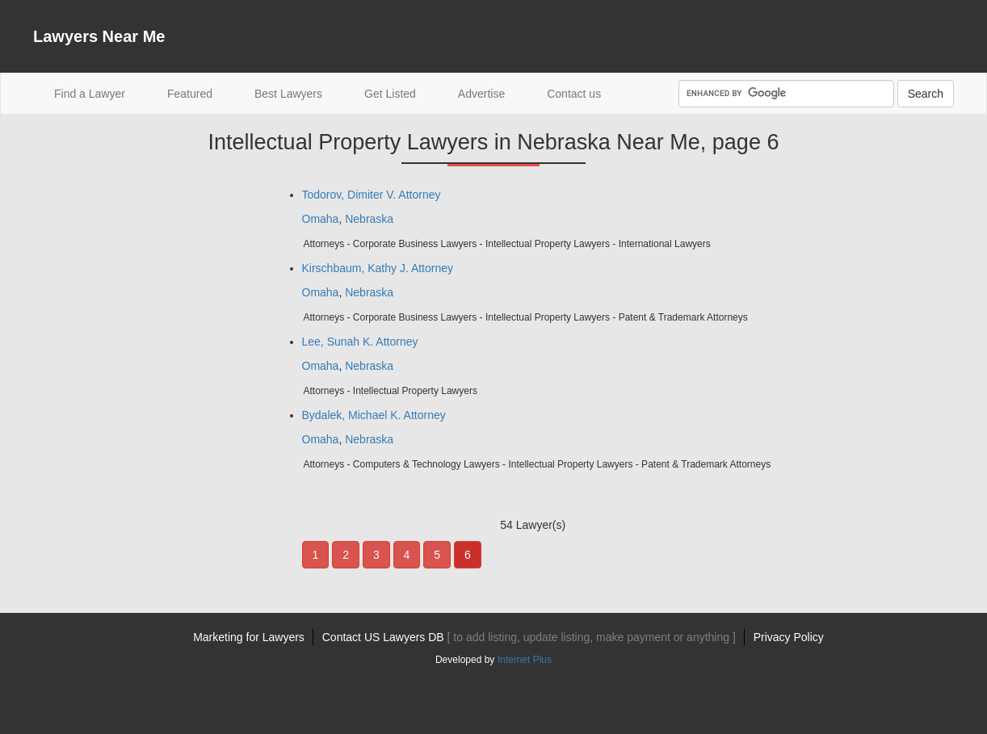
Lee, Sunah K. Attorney (360, 341)
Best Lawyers (288, 93)
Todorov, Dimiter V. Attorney (371, 194)
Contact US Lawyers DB (529, 637)
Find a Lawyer (100, 92)
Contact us (574, 93)
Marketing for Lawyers (248, 637)
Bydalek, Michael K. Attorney (374, 415)
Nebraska (369, 218)
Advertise (481, 93)
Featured (189, 93)
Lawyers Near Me (99, 36)
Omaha (320, 218)
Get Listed (390, 93)
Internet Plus (525, 659)
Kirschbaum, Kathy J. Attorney (378, 268)
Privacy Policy (789, 637)
